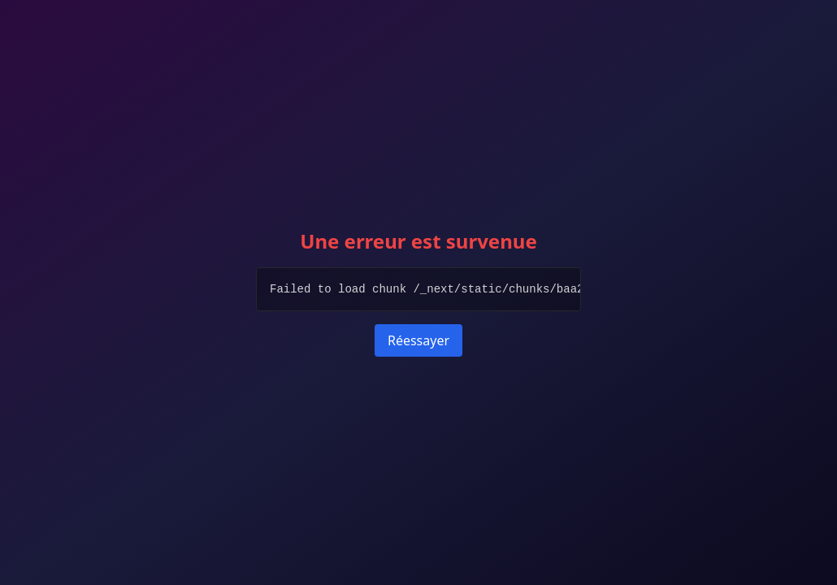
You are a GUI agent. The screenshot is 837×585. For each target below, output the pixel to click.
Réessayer (418, 340)
